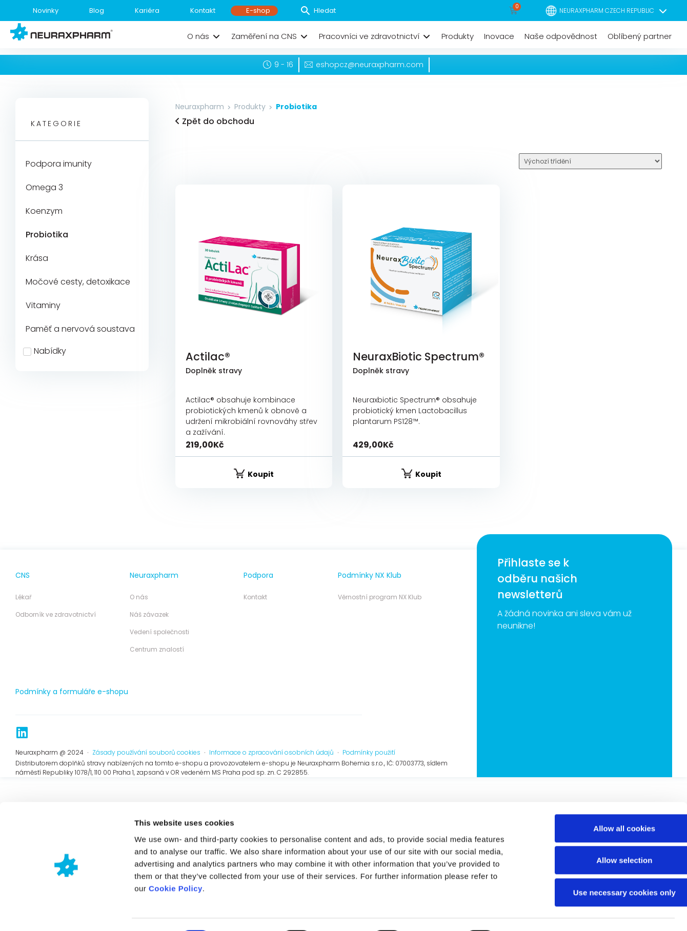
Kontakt (202, 10)
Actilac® (208, 356)
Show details (538, 819)
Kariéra (147, 10)
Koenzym (44, 211)
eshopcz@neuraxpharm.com (369, 64)
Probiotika (47, 234)
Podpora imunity (59, 164)
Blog (96, 10)
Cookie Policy (176, 777)
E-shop (258, 10)
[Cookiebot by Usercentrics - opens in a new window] (66, 819)
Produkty (250, 107)
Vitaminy (43, 305)
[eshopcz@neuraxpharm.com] (309, 64)
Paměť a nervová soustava (80, 329)
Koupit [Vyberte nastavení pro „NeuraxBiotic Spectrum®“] (428, 474)
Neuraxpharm (199, 107)
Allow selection (601, 749)
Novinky (45, 10)
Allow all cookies (602, 717)
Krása (37, 258)
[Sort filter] (590, 161)
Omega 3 (44, 187)
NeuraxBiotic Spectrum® (418, 356)
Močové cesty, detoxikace (78, 282)
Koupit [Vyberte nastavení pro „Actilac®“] (261, 474)
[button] (204, 36)
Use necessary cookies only (601, 781)
